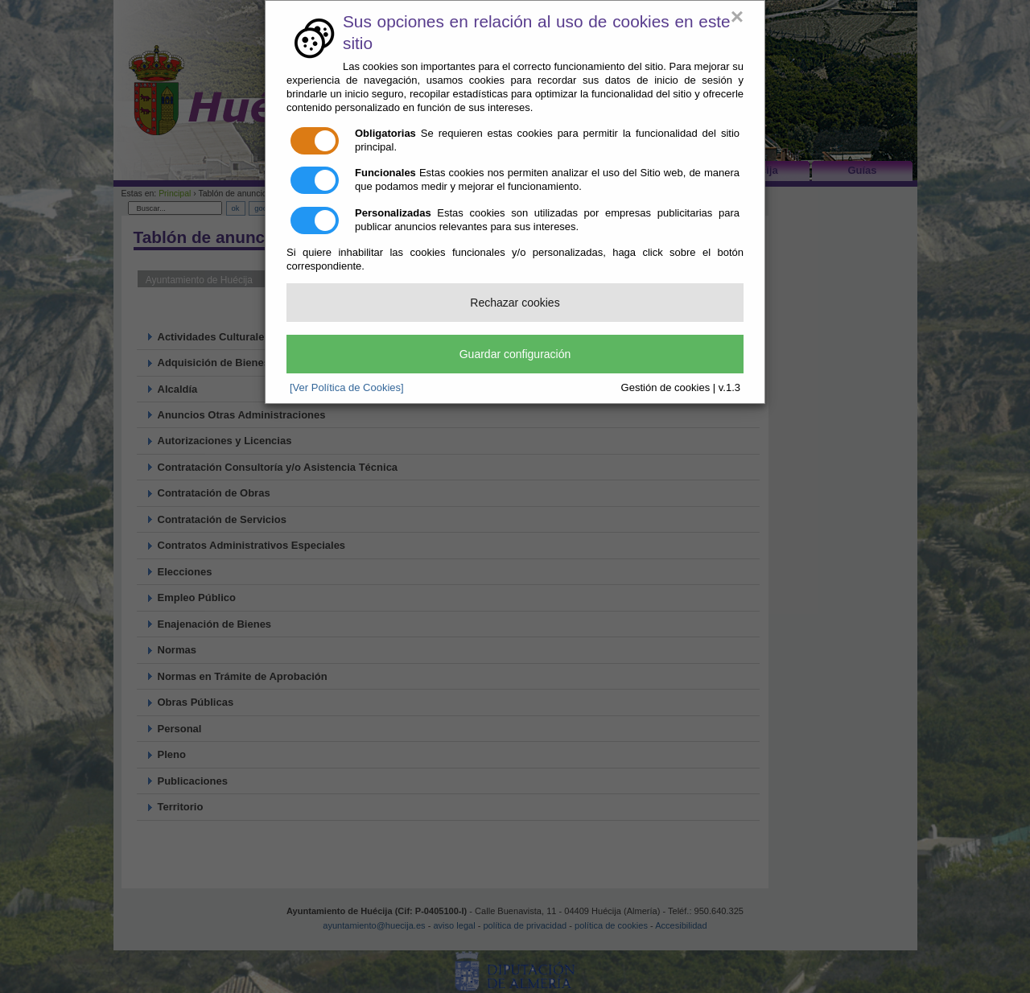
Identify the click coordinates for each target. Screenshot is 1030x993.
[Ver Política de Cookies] (347, 387)
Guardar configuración (515, 354)
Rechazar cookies (514, 302)
